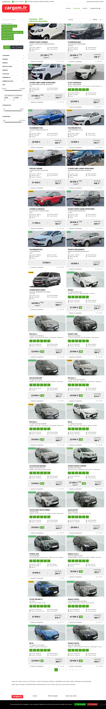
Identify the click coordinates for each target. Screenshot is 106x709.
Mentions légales (53, 696)
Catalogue (76, 8)
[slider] (4, 90)
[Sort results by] (82, 19)
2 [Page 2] (59, 670)
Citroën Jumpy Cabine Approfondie (12, 32)
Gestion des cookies (71, 696)
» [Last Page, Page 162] (82, 670)
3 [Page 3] (62, 670)
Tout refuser (92, 704)
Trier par (70, 19)
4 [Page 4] (66, 670)
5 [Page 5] (69, 670)
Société (84, 8)
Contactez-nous (6, 1)
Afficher (95, 19)
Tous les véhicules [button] (6, 47)
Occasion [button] (19, 47)
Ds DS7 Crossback (7, 35)
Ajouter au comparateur (37, 61)
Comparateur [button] (95, 8)
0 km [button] (13, 47)
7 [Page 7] (76, 670)
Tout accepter (80, 704)
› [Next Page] (79, 670)
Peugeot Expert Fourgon (9, 26)
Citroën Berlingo (6, 29)
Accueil (68, 8)
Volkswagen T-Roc (7, 38)
